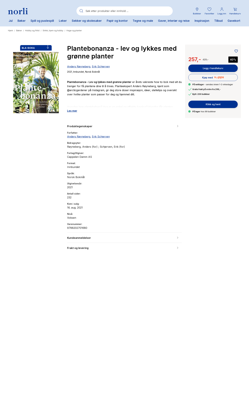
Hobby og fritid (32, 30)
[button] (209, 11)
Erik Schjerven (101, 66)
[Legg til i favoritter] (235, 51)
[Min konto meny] (221, 11)
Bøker (19, 30)
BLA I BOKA (35, 47)
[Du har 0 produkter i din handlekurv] (235, 11)
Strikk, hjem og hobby (53, 30)
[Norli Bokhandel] (18, 11)
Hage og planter (74, 30)
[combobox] (124, 10)
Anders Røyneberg (78, 66)
